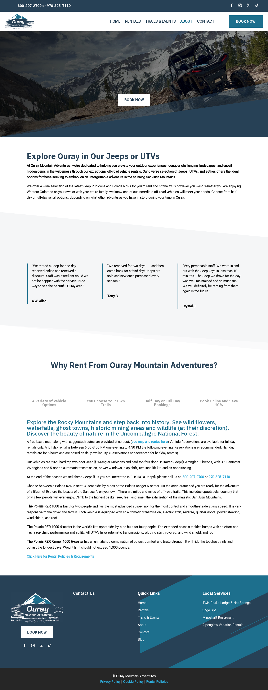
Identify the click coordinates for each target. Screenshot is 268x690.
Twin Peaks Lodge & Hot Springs (226, 603)
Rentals (133, 21)
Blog (141, 640)
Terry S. (113, 296)
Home (115, 21)
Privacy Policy (110, 682)
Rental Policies (157, 682)
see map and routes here (150, 442)
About (186, 21)
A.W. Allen (39, 301)
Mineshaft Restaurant (217, 618)
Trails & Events (160, 21)
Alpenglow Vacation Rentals (222, 625)
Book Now (245, 21)
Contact (205, 21)
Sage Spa (209, 610)
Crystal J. (189, 306)
